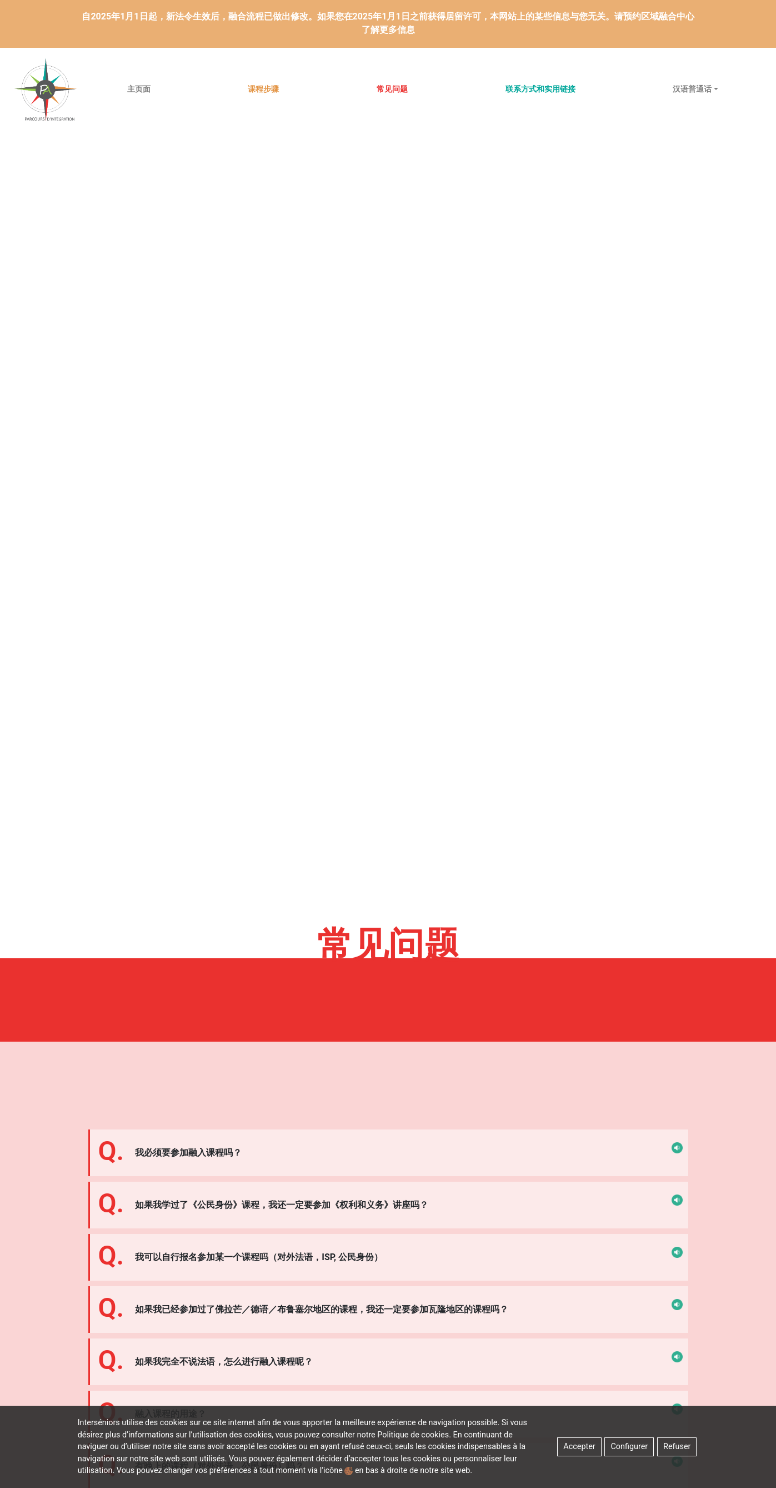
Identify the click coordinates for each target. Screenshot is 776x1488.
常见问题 (392, 89)
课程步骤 (263, 89)
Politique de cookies (413, 1435)
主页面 (139, 89)
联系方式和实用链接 (540, 89)
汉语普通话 (692, 89)
